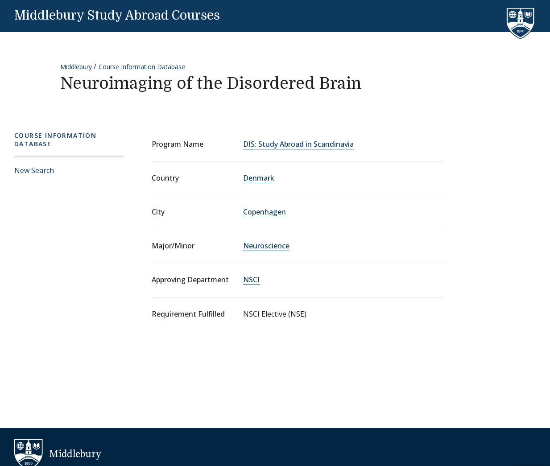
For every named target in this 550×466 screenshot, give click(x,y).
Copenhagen (264, 212)
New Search (34, 170)
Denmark (258, 178)
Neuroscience (266, 246)
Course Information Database (142, 66)
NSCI (251, 280)
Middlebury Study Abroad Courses (117, 15)
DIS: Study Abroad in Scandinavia (298, 144)
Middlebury (76, 66)
